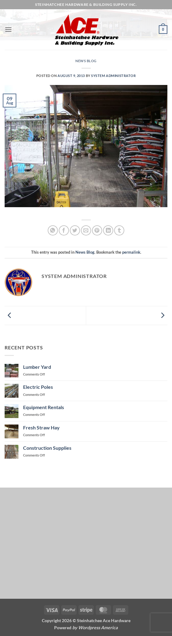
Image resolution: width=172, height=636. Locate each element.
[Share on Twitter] (75, 230)
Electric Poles (38, 387)
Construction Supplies (47, 448)
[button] (8, 29)
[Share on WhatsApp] (53, 230)
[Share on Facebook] (64, 230)
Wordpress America (98, 627)
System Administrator (113, 76)
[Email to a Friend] (86, 230)
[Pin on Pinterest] (97, 230)
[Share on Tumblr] (119, 230)
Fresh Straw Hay (41, 427)
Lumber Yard (37, 367)
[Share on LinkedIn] (108, 230)
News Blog (86, 61)
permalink (131, 252)
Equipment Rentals (43, 407)
